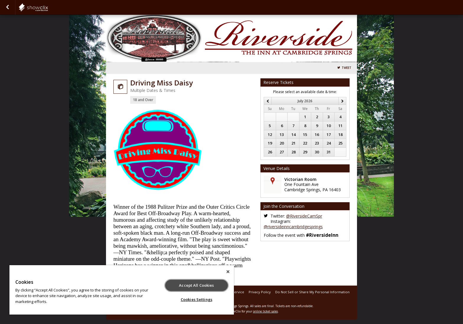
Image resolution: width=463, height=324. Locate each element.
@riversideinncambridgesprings (293, 226)
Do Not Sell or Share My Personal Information (312, 292)
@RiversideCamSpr (304, 216)
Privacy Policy (260, 292)
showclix (47, 7)
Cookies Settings (196, 299)
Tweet (346, 68)
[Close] (228, 271)
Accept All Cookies (196, 285)
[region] (121, 290)
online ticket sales (265, 311)
